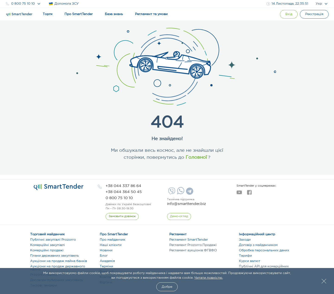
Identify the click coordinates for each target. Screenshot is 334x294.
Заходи (245, 239)
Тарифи (245, 255)
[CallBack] (122, 216)
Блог (104, 255)
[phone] (123, 186)
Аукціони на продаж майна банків (58, 261)
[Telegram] (189, 193)
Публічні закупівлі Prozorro (53, 239)
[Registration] (314, 14)
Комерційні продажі (47, 250)
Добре (167, 286)
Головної (195, 157)
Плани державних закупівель (54, 255)
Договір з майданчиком (258, 245)
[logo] (58, 187)
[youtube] (239, 193)
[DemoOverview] (179, 216)
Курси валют (249, 261)
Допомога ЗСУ (64, 3)
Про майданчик (112, 239)
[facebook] (249, 193)
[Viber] (171, 193)
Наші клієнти (111, 245)
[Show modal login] (289, 14)
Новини (106, 250)
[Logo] (19, 14)
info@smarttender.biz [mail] (186, 204)
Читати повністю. (208, 277)
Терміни (106, 266)
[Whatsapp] (180, 193)
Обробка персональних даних (264, 250)
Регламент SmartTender (188, 239)
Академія (107, 261)
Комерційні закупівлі (47, 245)
